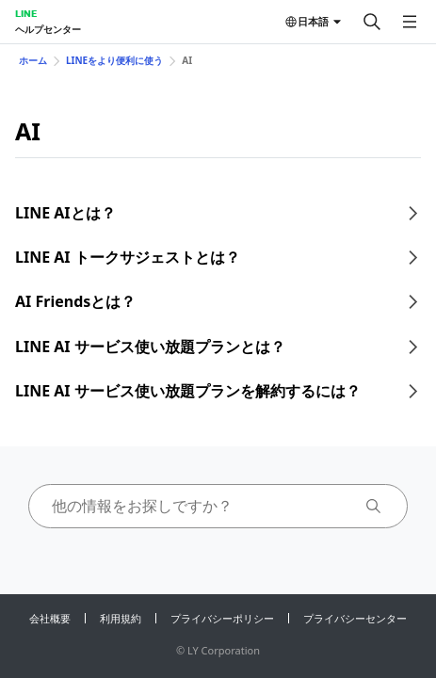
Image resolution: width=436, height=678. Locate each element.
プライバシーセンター (355, 618)
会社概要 (50, 618)
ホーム (33, 60)
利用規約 (120, 618)
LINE (26, 13)
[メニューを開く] (409, 21)
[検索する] (372, 21)
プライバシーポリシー (222, 618)
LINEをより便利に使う (114, 60)
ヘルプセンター (48, 29)
